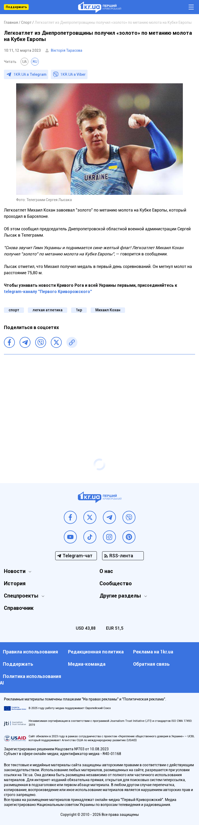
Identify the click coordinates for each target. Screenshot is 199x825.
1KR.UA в (30, 74)
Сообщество (116, 583)
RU (35, 62)
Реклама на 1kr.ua (153, 651)
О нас (106, 571)
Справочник (19, 608)
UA (24, 62)
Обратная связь (151, 664)
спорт (14, 310)
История (15, 583)
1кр (79, 310)
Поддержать (16, 7)
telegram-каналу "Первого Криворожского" (48, 291)
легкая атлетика (48, 310)
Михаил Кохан (107, 310)
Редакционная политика (96, 651)
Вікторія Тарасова (66, 50)
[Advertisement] (99, 396)
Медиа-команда (86, 664)
